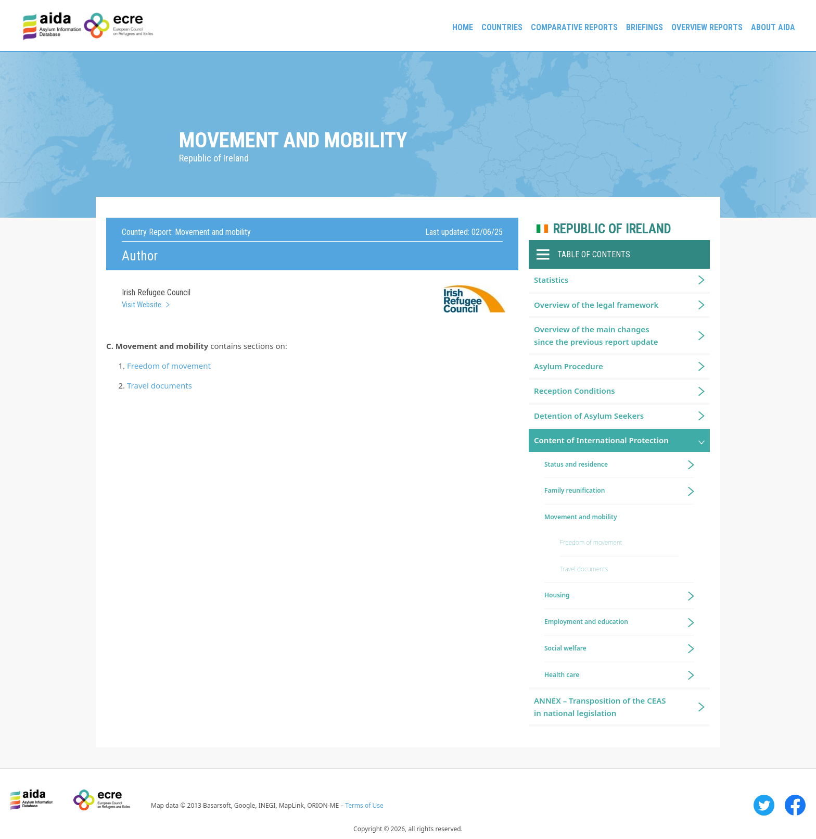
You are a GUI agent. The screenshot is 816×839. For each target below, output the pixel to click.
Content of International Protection (601, 440)
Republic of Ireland (612, 228)
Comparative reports (574, 27)
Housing (557, 595)
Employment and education (586, 621)
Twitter (764, 805)
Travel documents (159, 385)
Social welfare (565, 648)
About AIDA (773, 27)
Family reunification (574, 490)
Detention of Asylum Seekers (589, 415)
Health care (561, 674)
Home (462, 27)
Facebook (795, 805)
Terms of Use (364, 805)
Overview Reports (707, 27)
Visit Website (141, 304)
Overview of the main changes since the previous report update (596, 335)
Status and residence (576, 464)
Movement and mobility (580, 516)
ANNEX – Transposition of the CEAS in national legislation (600, 706)
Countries (501, 27)
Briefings (644, 27)
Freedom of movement (169, 365)
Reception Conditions (574, 390)
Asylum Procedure (568, 366)
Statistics (551, 279)
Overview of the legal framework (596, 304)
